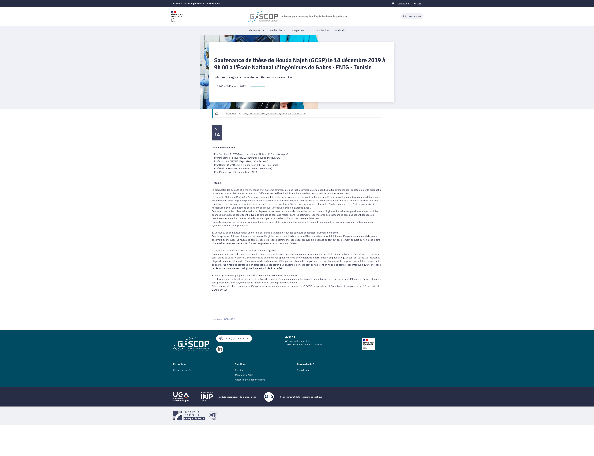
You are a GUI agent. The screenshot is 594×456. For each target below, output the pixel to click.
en (419, 3)
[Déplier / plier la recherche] (412, 16)
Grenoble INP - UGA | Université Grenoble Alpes (196, 3)
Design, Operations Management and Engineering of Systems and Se (274, 113)
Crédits (239, 370)
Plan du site (303, 370)
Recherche (231, 113)
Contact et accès (182, 370)
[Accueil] (216, 113)
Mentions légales (244, 374)
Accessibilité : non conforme (250, 379)
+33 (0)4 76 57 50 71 (234, 338)
